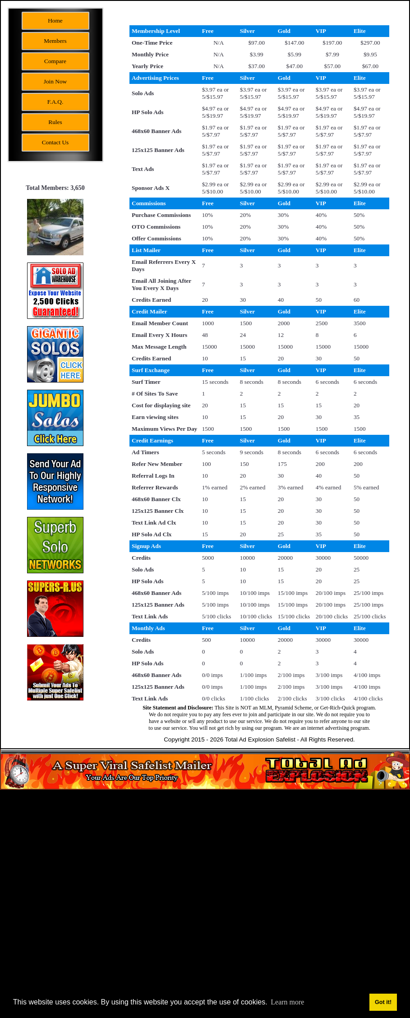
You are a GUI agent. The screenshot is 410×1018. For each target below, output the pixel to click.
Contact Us (55, 142)
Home (55, 20)
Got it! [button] (383, 1002)
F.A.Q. (55, 101)
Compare (55, 61)
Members (55, 40)
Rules (55, 122)
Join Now (55, 81)
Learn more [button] (287, 1002)
